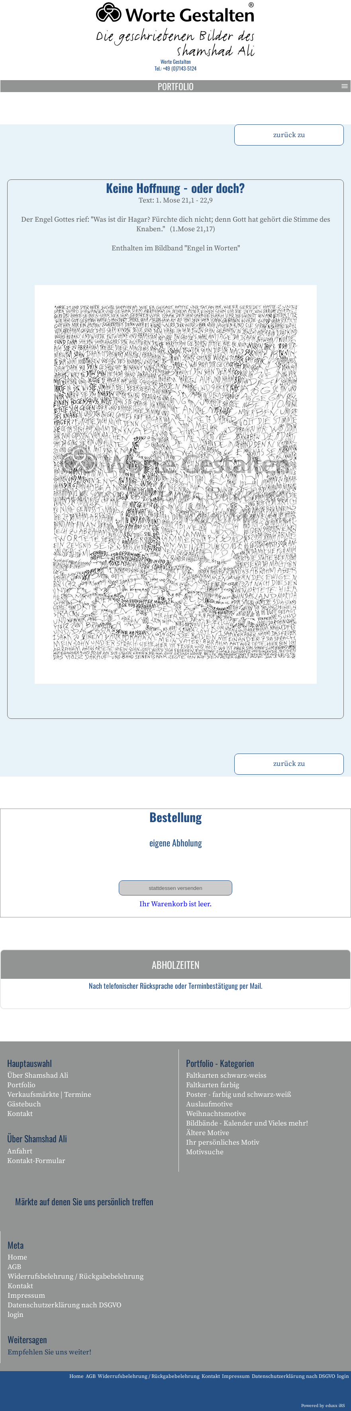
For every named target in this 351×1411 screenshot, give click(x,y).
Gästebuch (24, 1104)
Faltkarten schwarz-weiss (226, 1075)
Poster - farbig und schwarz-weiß (238, 1094)
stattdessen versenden (175, 888)
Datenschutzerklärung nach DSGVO (65, 1305)
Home (17, 1257)
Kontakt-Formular (36, 1160)
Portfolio (254, 86)
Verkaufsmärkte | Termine (49, 1094)
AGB (14, 1266)
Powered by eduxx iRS (323, 1406)
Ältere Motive (207, 1132)
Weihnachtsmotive (216, 1113)
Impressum (26, 1295)
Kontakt (20, 1113)
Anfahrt (19, 1151)
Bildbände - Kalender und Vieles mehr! (247, 1123)
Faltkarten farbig (212, 1085)
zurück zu (289, 135)
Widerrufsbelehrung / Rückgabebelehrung (75, 1276)
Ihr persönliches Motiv (222, 1142)
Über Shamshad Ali (37, 1075)
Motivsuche (205, 1152)
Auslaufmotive (209, 1104)
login (16, 1314)
